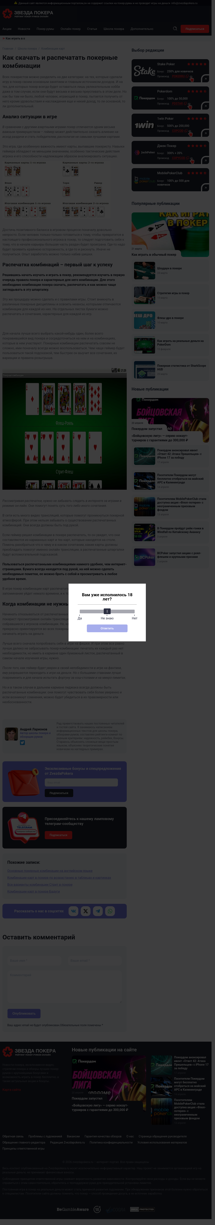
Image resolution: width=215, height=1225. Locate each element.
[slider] (107, 611)
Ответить (107, 628)
